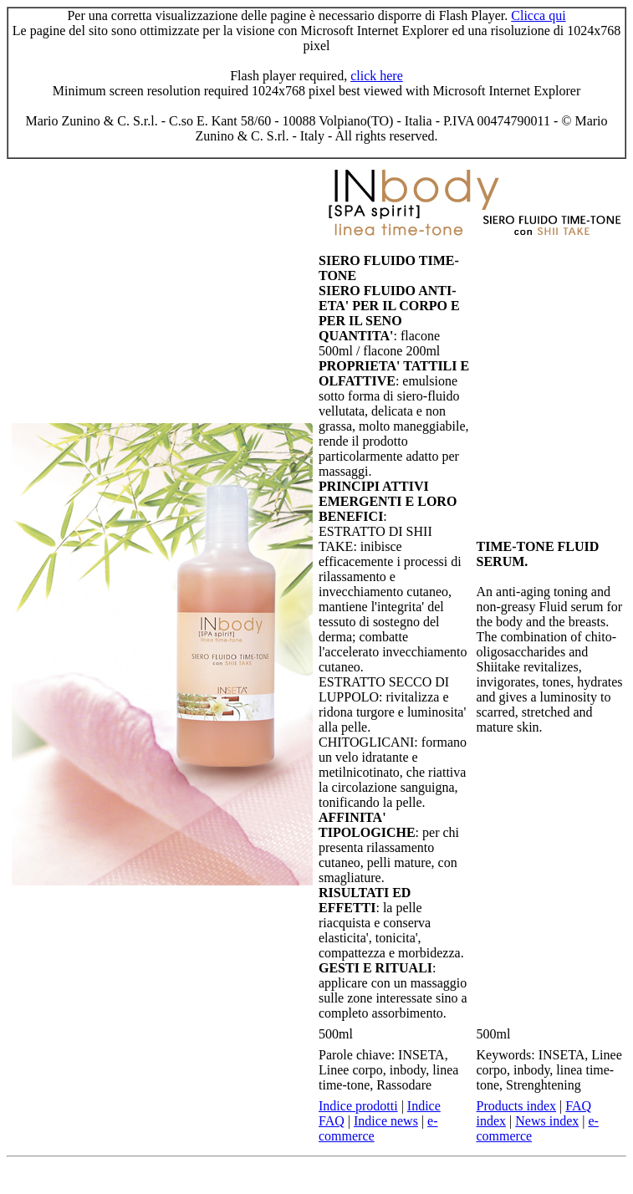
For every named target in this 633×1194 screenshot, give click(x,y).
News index (547, 1121)
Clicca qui (538, 15)
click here (376, 76)
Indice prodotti (358, 1106)
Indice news (386, 1121)
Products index (517, 1106)
